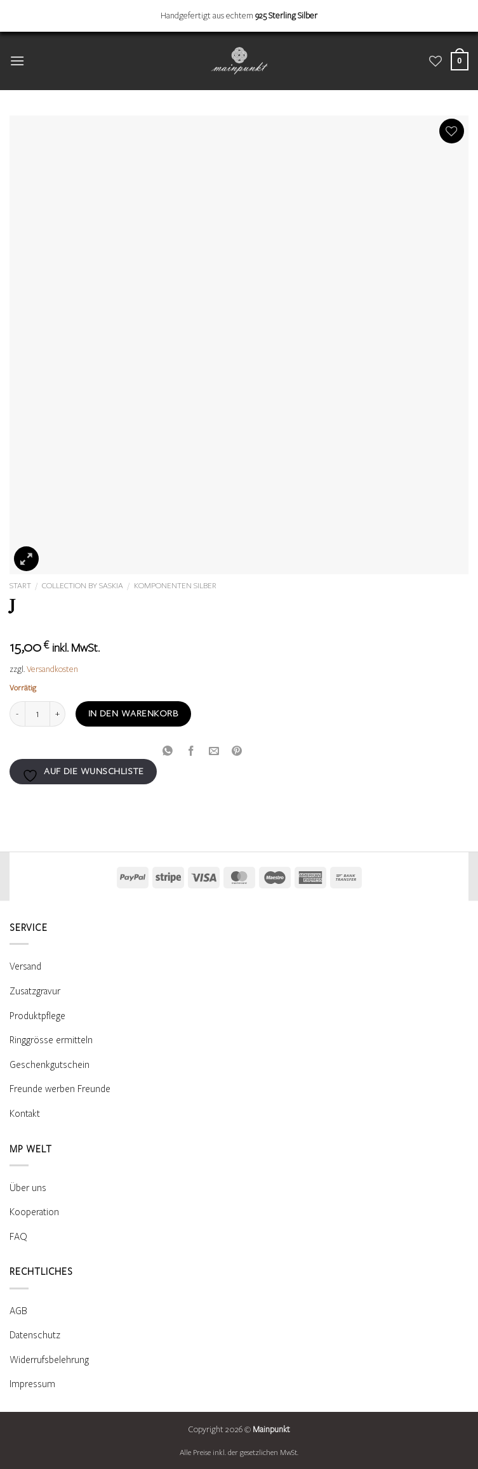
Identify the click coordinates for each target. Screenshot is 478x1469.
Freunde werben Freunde (60, 1089)
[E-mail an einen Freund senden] (213, 750)
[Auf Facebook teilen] (190, 750)
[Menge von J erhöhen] (57, 714)
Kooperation (34, 1212)
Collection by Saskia (82, 586)
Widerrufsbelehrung (49, 1360)
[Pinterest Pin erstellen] (237, 750)
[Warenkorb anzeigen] (459, 61)
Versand (25, 966)
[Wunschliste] (435, 61)
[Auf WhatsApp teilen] (167, 750)
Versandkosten (52, 669)
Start (20, 586)
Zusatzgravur (35, 991)
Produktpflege (37, 1016)
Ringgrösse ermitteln (51, 1040)
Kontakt (25, 1113)
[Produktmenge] (37, 714)
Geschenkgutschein (50, 1064)
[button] (17, 60)
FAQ (18, 1236)
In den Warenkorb (133, 713)
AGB (18, 1311)
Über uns (28, 1188)
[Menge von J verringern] (17, 714)
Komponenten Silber (175, 586)
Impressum (32, 1384)
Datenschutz (35, 1335)
